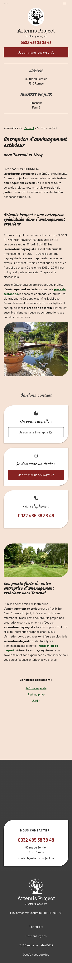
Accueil (29, 128)
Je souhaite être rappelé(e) (36, 432)
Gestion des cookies (36, 954)
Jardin (36, 700)
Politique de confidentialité (36, 945)
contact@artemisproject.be (36, 858)
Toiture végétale (36, 688)
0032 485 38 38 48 (36, 42)
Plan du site (36, 926)
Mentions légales (36, 936)
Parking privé (36, 694)
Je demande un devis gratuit (36, 52)
